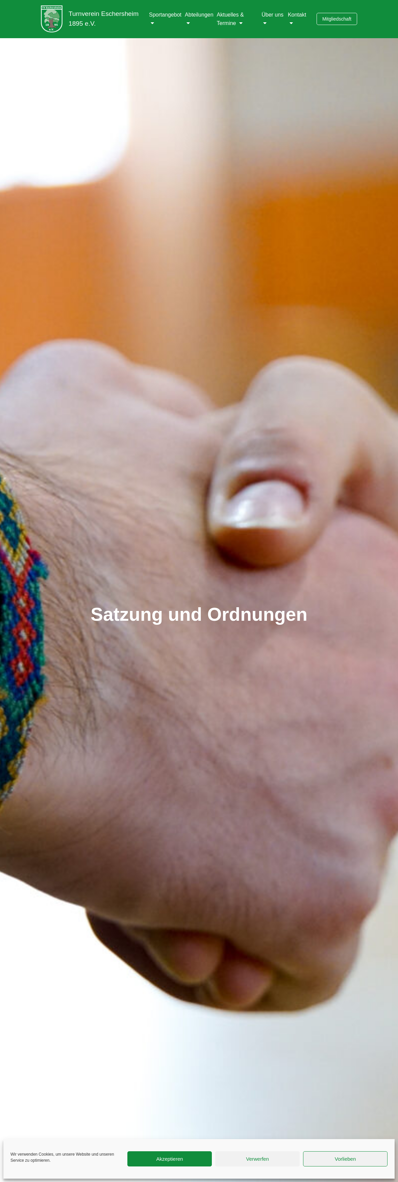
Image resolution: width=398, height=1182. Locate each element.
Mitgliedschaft (336, 19)
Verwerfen (257, 1159)
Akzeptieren (169, 1159)
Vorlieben (345, 1159)
